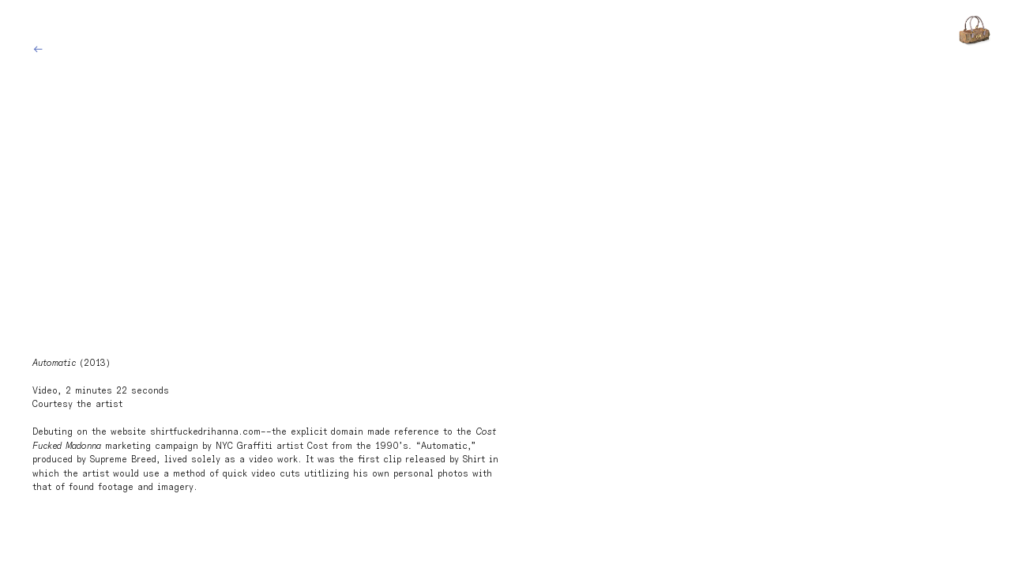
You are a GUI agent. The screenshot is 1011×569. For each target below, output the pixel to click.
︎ (37, 50)
